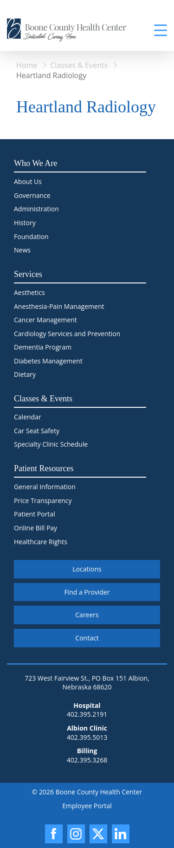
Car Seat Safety (36, 430)
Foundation (31, 236)
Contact (86, 637)
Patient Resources (43, 468)
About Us (28, 181)
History (25, 222)
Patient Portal (34, 514)
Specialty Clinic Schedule (51, 444)
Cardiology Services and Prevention (67, 333)
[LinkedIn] (120, 833)
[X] (98, 833)
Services (28, 274)
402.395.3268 (87, 760)
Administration (36, 208)
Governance (32, 195)
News (22, 250)
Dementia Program (42, 347)
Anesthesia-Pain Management (59, 306)
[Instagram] (76, 833)
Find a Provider (87, 592)
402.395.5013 (87, 737)
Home (26, 65)
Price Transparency (43, 500)
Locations (86, 569)
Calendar (27, 416)
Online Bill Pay (35, 527)
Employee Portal (87, 805)
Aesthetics (29, 292)
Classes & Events (79, 65)
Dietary (25, 374)
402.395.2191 (87, 714)
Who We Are (35, 163)
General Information (45, 486)
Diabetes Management (48, 360)
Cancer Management (45, 319)
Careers (86, 614)
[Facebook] (54, 833)
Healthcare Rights (40, 541)
